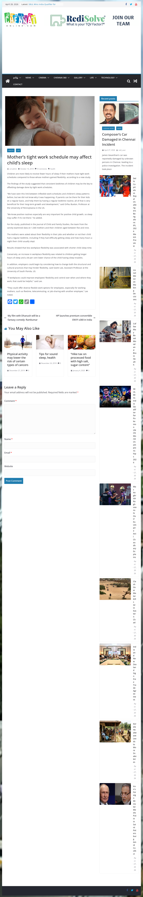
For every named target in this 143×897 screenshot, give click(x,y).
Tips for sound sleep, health (48, 355)
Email (8, 452)
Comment (10, 400)
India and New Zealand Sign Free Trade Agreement (134, 673)
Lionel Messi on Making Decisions (134, 285)
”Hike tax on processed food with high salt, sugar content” (81, 359)
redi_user (122, 150)
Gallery (78, 77)
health (52, 169)
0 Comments (41, 169)
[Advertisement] (71, 52)
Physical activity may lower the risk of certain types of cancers (17, 359)
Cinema (42, 77)
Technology (108, 77)
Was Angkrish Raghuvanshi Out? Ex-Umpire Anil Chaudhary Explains (134, 521)
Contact (17, 84)
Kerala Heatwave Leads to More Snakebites (134, 742)
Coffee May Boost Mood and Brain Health (134, 344)
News (28, 77)
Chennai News (108, 128)
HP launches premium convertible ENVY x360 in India (75, 317)
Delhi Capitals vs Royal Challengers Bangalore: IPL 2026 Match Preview (134, 212)
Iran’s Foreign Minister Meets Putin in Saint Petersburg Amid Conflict (134, 820)
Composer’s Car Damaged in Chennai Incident (118, 139)
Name (8, 439)
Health (10, 150)
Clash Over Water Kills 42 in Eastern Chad (134, 602)
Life (92, 77)
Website (8, 466)
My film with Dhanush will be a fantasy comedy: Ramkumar (22, 317)
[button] (19, 78)
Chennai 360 (60, 77)
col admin (13, 169)
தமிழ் (15, 77)
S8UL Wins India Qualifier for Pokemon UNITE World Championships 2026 (134, 426)
